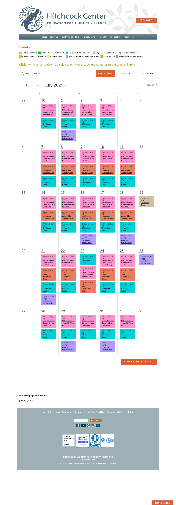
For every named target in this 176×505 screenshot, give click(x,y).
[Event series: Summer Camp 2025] (44, 108)
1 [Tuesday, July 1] (62, 100)
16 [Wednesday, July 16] (82, 193)
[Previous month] (21, 85)
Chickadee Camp (47, 125)
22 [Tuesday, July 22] (63, 251)
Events (110, 412)
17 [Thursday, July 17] (102, 193)
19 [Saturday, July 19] (141, 193)
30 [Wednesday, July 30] (82, 311)
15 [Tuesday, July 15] (63, 193)
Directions (55, 412)
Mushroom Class (145, 204)
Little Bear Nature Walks (67, 137)
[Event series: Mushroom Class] (144, 201)
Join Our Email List (96, 412)
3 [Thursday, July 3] (101, 100)
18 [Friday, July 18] (122, 193)
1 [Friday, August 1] (121, 311)
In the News (121, 412)
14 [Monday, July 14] (43, 193)
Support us (80, 412)
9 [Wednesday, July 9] (81, 147)
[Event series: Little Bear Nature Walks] (66, 134)
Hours (44, 412)
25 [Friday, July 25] (122, 251)
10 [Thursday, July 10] (102, 147)
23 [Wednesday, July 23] (82, 251)
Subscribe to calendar (137, 361)
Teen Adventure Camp (47, 276)
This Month (36, 85)
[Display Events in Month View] (150, 73)
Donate (146, 20)
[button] (151, 85)
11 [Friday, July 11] (122, 147)
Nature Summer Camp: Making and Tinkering (49, 262)
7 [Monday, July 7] (42, 147)
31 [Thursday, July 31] (102, 311)
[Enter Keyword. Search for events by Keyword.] (57, 73)
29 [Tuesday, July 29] (63, 311)
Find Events (105, 73)
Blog (132, 412)
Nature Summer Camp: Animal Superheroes (49, 112)
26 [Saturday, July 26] (141, 251)
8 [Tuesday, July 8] (62, 147)
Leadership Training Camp (48, 171)
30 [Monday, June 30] (43, 100)
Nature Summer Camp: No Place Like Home (49, 158)
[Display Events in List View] (142, 73)
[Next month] (26, 85)
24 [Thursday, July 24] (102, 251)
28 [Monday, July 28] (43, 311)
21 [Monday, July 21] (43, 251)
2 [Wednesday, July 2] (81, 100)
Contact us (67, 412)
